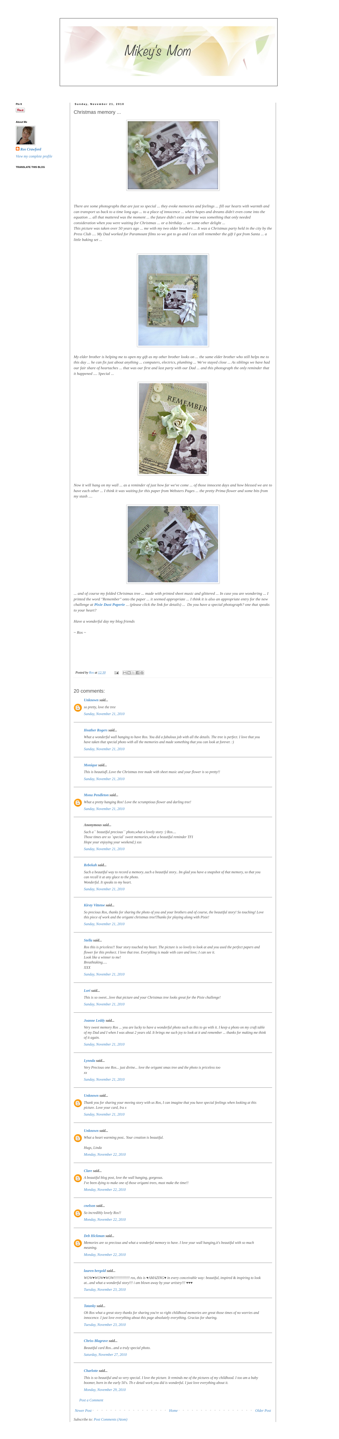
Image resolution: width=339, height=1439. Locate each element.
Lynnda (89, 1061)
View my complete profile (34, 156)
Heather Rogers (95, 730)
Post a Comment (91, 1400)
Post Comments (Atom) (110, 1419)
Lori (87, 990)
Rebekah (90, 865)
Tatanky (90, 1306)
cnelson (89, 1206)
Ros (92, 672)
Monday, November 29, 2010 (105, 1390)
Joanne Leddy (94, 1020)
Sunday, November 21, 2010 (104, 714)
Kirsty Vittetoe (94, 905)
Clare (88, 1171)
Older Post (263, 1410)
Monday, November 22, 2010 (105, 1154)
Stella (88, 940)
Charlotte (91, 1371)
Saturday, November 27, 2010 (105, 1354)
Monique (90, 765)
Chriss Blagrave (96, 1341)
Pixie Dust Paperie (109, 604)
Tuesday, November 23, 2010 (105, 1289)
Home (173, 1410)
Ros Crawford (30, 149)
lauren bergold (95, 1271)
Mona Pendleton (96, 795)
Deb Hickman (94, 1236)
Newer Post (83, 1410)
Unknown (91, 700)
